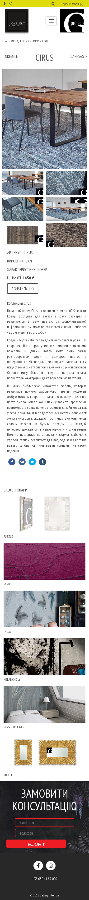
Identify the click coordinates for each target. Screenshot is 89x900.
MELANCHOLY (12, 679)
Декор (21, 41)
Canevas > (78, 56)
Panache (9, 632)
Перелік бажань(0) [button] (72, 4)
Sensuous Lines (14, 727)
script (8, 584)
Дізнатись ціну (22, 288)
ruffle (8, 775)
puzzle (8, 536)
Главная (8, 41)
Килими (33, 41)
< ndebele (10, 56)
